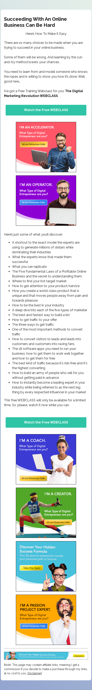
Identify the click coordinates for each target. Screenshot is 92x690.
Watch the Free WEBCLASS (46, 110)
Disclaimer (34, 673)
